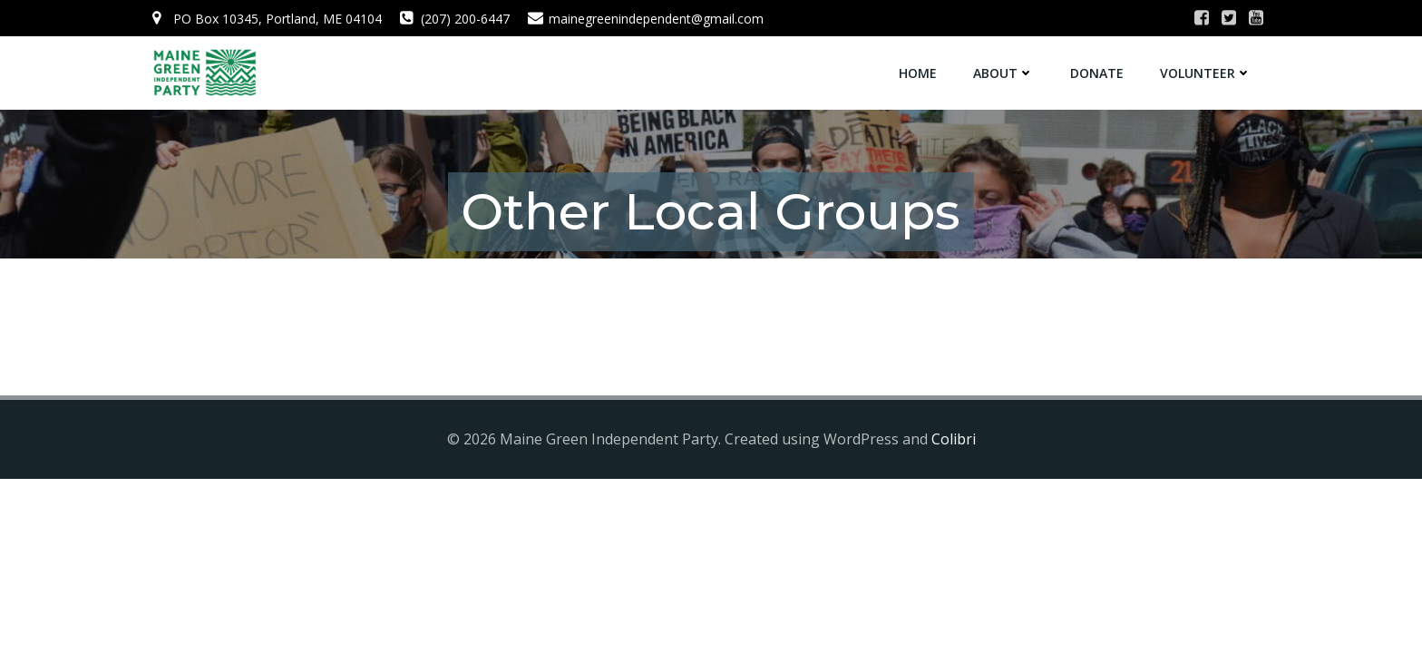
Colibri (953, 439)
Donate (1097, 73)
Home (918, 73)
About (1003, 73)
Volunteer (1206, 73)
